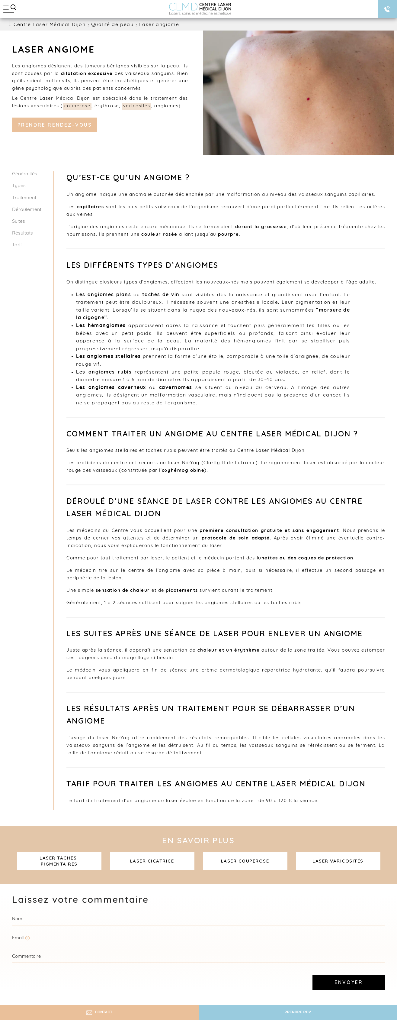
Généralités (24, 174)
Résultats (22, 233)
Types (19, 185)
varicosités (136, 106)
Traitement (24, 198)
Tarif (17, 245)
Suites (18, 221)
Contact (99, 1012)
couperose (77, 106)
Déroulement (26, 209)
